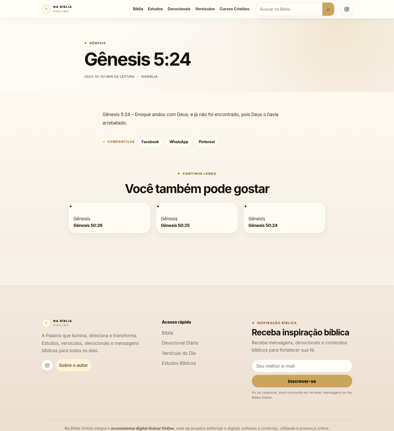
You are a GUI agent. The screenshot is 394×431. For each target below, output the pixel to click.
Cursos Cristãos (234, 9)
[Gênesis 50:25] (158, 206)
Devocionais (179, 9)
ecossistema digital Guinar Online (142, 428)
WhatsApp (178, 141)
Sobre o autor (73, 365)
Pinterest (207, 141)
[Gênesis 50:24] (245, 206)
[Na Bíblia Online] (57, 9)
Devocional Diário (180, 343)
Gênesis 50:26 (87, 225)
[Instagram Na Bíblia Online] (346, 9)
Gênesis (97, 43)
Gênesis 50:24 (263, 225)
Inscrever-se (302, 381)
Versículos (205, 9)
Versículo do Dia (179, 353)
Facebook (150, 141)
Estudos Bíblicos (179, 363)
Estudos (155, 9)
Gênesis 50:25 (175, 225)
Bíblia (138, 9)
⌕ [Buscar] (328, 9)
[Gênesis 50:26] (70, 206)
